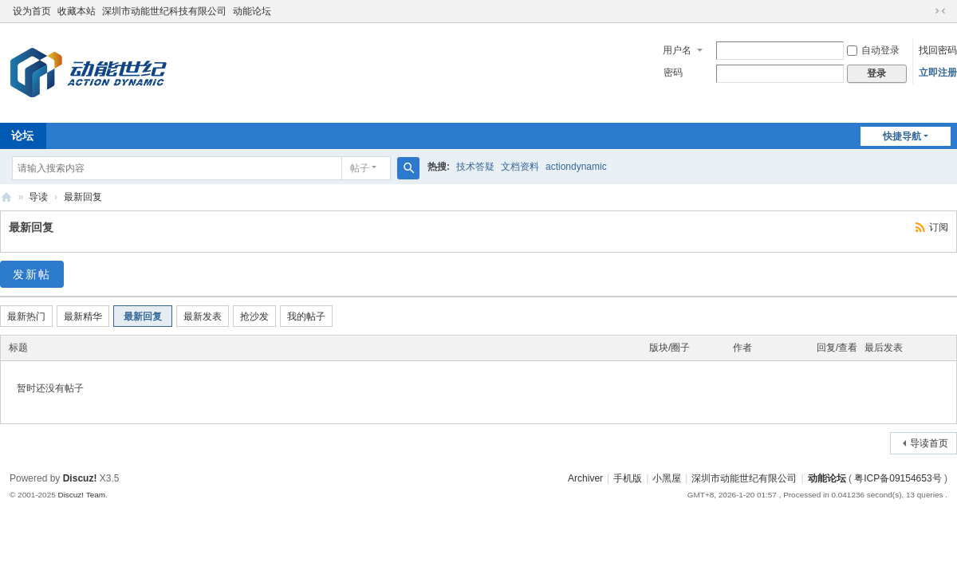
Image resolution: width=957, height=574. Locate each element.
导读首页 (929, 443)
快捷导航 (902, 136)
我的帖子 (306, 316)
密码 (673, 72)
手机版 (627, 478)
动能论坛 (252, 11)
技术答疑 (475, 166)
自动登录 (873, 50)
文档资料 (520, 166)
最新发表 (202, 316)
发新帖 (32, 274)
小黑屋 (666, 478)
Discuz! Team (81, 494)
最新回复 (83, 196)
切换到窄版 (940, 11)
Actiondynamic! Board (6, 197)
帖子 (359, 168)
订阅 (938, 227)
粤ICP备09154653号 (897, 478)
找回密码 (938, 50)
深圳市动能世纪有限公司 (744, 478)
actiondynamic (576, 166)
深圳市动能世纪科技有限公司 (164, 11)
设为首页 (32, 11)
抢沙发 (254, 316)
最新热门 (26, 316)
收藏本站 (76, 11)
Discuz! (80, 478)
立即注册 (938, 72)
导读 (38, 196)
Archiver (585, 478)
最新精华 (83, 316)
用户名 (677, 50)
